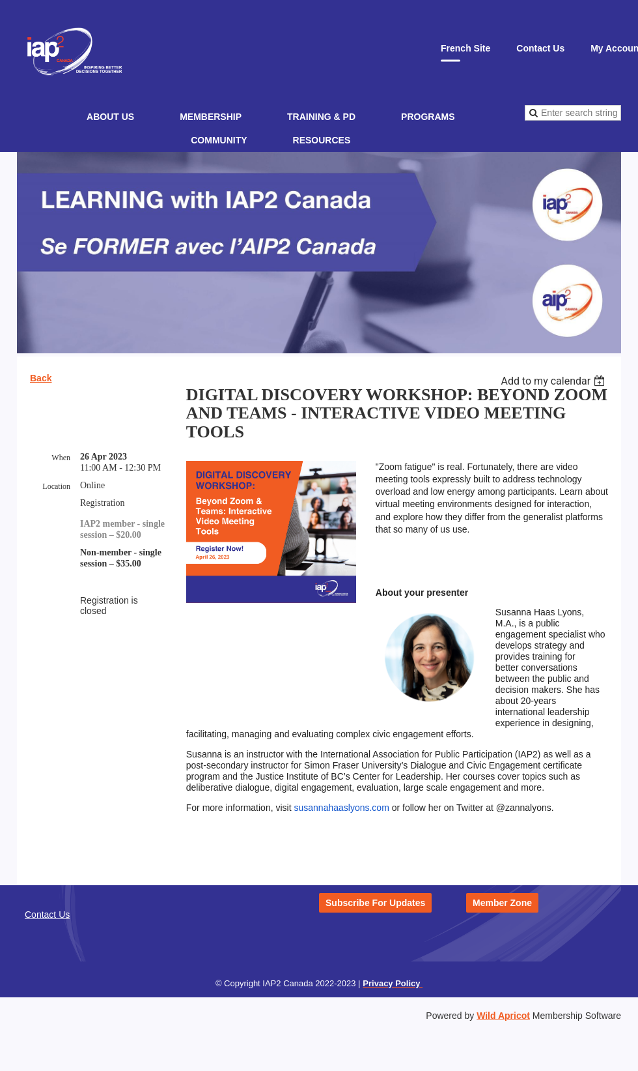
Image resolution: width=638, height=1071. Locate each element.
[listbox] (554, 381)
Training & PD (321, 116)
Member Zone (502, 903)
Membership (211, 116)
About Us (110, 116)
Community (219, 140)
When (60, 457)
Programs (427, 116)
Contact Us (540, 48)
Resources (322, 140)
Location (56, 486)
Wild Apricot (503, 1015)
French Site (465, 48)
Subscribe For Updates (375, 903)
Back (40, 378)
